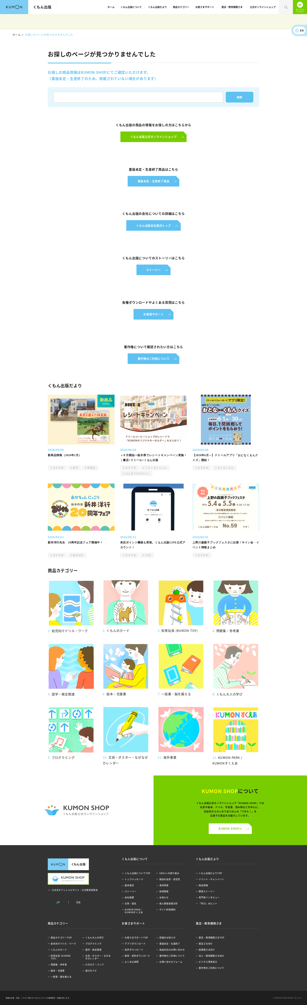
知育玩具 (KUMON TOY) (60, 957)
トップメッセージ (134, 879)
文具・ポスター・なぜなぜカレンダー (98, 957)
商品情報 (203, 885)
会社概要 (129, 897)
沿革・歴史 (130, 903)
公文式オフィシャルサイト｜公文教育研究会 (75, 890)
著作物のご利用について (172, 955)
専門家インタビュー (209, 897)
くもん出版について (131, 7)
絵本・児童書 (58, 970)
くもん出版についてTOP (137, 873)
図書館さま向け (207, 949)
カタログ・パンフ (94, 964)
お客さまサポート (204, 7)
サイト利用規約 (167, 909)
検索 (286, 7)
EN (302, 30)
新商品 (90, 467)
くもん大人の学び (94, 937)
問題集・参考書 (59, 964)
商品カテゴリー (181, 7)
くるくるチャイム (155, 467)
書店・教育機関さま (232, 7)
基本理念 (129, 885)
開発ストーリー (207, 891)
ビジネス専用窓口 (208, 961)
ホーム (111, 7)
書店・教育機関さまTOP (211, 937)
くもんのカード (59, 949)
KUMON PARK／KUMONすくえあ (134, 911)
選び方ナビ (91, 970)
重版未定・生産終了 (169, 943)
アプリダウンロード (135, 943)
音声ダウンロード (134, 949)
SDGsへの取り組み (169, 873)
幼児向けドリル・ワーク (63, 943)
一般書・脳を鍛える (61, 976)
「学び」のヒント (208, 903)
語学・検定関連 (93, 949)
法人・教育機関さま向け (211, 955)
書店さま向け (206, 943)
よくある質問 (132, 961)
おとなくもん (225, 467)
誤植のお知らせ (167, 937)
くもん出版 (42, 6)
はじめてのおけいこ (137, 473)
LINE (147, 555)
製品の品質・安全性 (169, 879)
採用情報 (164, 891)
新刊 (75, 467)
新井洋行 (78, 555)
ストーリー (130, 891)
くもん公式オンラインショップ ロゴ (77, 810)
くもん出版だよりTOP (210, 873)
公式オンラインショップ (263, 7)
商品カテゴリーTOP (61, 937)
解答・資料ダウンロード (137, 955)
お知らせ (164, 897)
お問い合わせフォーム (170, 961)
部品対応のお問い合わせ (172, 949)
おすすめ (58, 467)
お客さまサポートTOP (136, 937)
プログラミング (93, 943)
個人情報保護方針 (168, 903)
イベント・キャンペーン (211, 879)
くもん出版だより (157, 7)
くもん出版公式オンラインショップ (300, 7)
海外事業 (164, 885)
